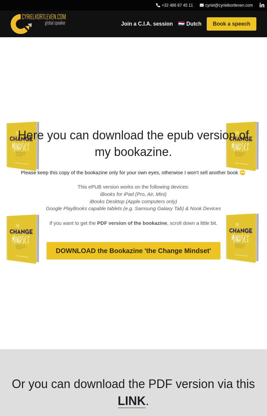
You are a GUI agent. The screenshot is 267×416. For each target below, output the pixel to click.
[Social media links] (262, 5)
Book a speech (231, 24)
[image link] (38, 23)
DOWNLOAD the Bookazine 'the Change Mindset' (133, 250)
